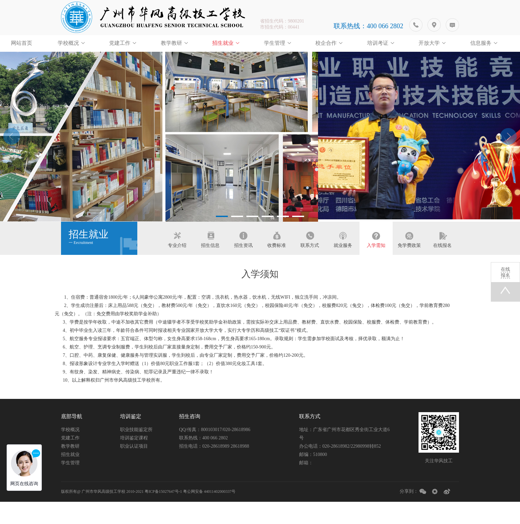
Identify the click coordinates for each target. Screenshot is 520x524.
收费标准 (276, 264)
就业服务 (343, 264)
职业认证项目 (134, 468)
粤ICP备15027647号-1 (163, 513)
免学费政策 (409, 264)
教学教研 (171, 43)
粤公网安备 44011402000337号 (209, 513)
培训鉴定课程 (134, 460)
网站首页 (21, 43)
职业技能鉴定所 (136, 451)
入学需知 (376, 264)
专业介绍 (177, 264)
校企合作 (326, 43)
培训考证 (377, 43)
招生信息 (210, 264)
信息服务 (480, 43)
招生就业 (222, 43)
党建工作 (119, 43)
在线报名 (442, 264)
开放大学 (429, 43)
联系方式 (309, 264)
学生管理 (274, 43)
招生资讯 (243, 264)
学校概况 (68, 43)
